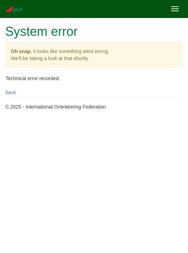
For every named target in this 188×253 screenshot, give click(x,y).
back (11, 92)
